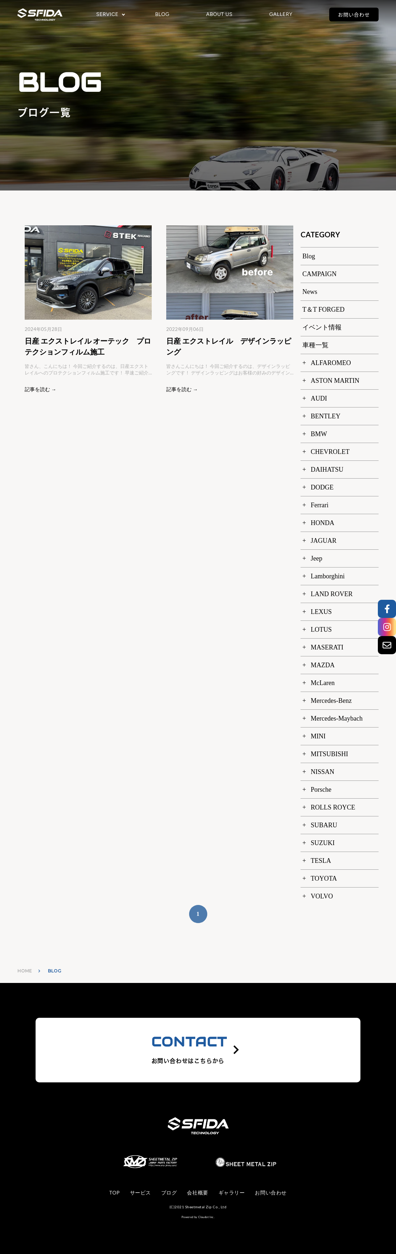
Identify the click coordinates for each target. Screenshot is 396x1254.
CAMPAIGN (319, 274)
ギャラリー (232, 1193)
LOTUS (321, 629)
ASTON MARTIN (335, 380)
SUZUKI (323, 843)
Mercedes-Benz (331, 700)
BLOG (162, 14)
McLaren (323, 683)
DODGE (322, 487)
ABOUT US (219, 14)
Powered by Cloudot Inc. (198, 1217)
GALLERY (281, 14)
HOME (24, 971)
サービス (140, 1193)
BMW (319, 434)
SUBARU (324, 825)
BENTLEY (325, 416)
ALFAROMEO (331, 362)
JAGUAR (323, 540)
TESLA (321, 860)
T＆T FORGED (323, 309)
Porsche (321, 789)
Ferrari (319, 505)
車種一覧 (315, 345)
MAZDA (323, 665)
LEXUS (321, 611)
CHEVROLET (330, 451)
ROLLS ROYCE (333, 807)
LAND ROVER (332, 594)
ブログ (169, 1193)
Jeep (316, 558)
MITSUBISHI (329, 754)
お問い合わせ (354, 14)
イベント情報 (322, 327)
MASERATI (327, 647)
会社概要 (197, 1193)
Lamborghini (328, 576)
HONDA (322, 522)
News (309, 291)
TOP (114, 1193)
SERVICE (107, 14)
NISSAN (322, 771)
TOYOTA (324, 878)
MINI (318, 736)
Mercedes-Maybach (337, 718)
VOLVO (322, 896)
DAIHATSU (327, 469)
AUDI (319, 398)
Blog (308, 256)
